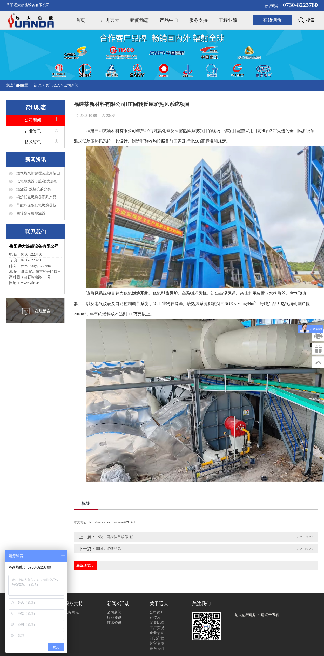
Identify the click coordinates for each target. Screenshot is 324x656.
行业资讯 (33, 131)
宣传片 (155, 617)
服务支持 (198, 20)
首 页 (37, 85)
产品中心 (169, 20)
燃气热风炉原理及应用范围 (37, 173)
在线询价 (272, 20)
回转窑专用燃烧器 (30, 213)
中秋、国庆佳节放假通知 (116, 537)
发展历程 (157, 623)
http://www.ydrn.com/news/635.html (112, 522)
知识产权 (157, 638)
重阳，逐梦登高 (108, 549)
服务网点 (71, 612)
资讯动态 (52, 85)
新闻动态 (139, 20)
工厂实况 (157, 628)
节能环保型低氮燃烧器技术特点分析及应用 (38, 205)
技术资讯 (33, 142)
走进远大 (109, 20)
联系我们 (157, 649)
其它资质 (157, 643)
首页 (80, 20)
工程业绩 (228, 20)
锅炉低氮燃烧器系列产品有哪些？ (38, 197)
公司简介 (157, 612)
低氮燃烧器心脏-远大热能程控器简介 (38, 181)
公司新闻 (71, 85)
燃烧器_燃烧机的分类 (33, 189)
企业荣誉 (157, 633)
